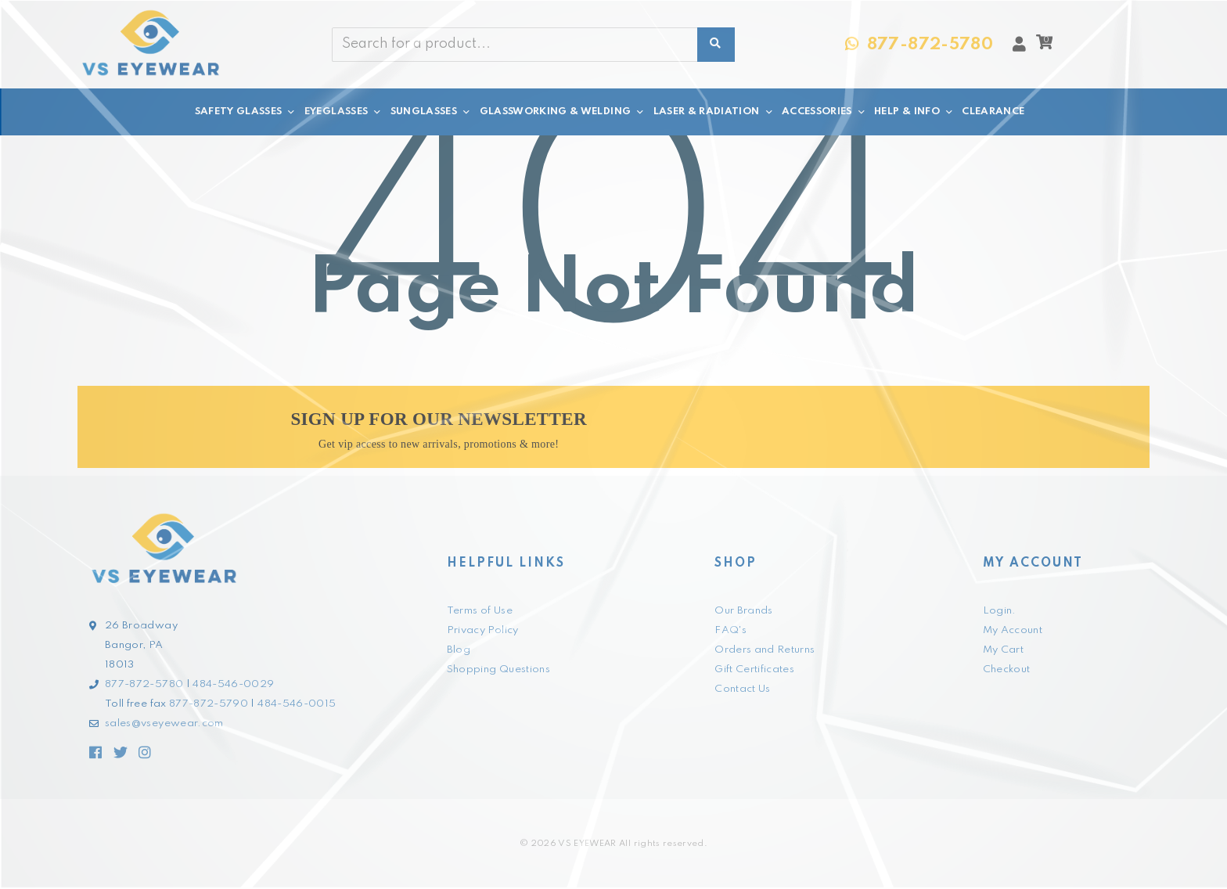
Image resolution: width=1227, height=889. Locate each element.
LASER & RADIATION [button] (713, 112)
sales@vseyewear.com (164, 723)
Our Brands (743, 611)
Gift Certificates (754, 669)
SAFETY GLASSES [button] (246, 112)
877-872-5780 (144, 684)
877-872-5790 (208, 704)
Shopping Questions (498, 669)
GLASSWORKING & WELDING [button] (563, 112)
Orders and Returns (764, 650)
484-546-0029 (233, 684)
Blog (458, 650)
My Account (1013, 630)
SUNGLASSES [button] (431, 112)
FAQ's (730, 630)
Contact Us (742, 689)
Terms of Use (480, 611)
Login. (1000, 611)
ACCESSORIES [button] (824, 112)
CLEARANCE (993, 111)
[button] (1044, 46)
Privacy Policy (483, 630)
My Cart (1003, 650)
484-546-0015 (296, 704)
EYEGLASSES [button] (343, 112)
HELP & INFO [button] (914, 112)
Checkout (1007, 669)
